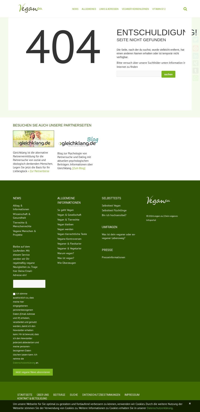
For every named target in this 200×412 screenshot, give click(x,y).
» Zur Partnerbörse (38, 171)
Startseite (24, 394)
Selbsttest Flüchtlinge (114, 210)
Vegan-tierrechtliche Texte (72, 234)
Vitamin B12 (159, 9)
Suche (74, 394)
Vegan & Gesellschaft (69, 214)
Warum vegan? (65, 253)
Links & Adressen (109, 9)
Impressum (132, 394)
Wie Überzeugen (66, 263)
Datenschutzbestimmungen (101, 394)
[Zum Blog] (78, 168)
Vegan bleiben (65, 224)
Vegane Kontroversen (69, 238)
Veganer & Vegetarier (69, 248)
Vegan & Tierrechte (68, 219)
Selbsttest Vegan (111, 205)
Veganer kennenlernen (135, 9)
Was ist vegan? (65, 258)
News (75, 9)
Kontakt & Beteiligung (32, 398)
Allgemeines (89, 9)
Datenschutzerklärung (24, 362)
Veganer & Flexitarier (69, 243)
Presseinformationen (113, 257)
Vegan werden (65, 229)
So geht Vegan (65, 210)
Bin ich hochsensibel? (114, 215)
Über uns (43, 394)
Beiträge (59, 394)
